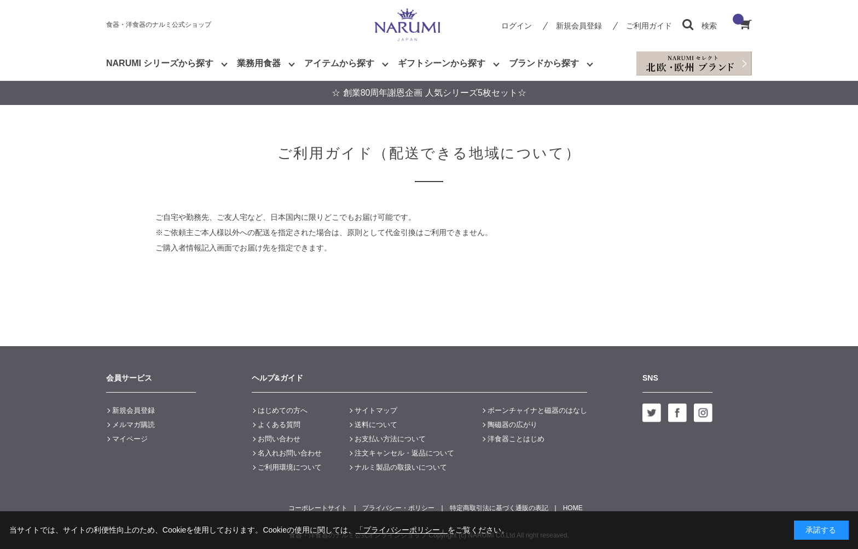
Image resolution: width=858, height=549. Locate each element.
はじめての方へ (283, 410)
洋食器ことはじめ (516, 439)
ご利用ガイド (649, 25)
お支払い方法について (390, 439)
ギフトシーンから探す (441, 63)
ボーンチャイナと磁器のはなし (537, 410)
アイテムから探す (339, 63)
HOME (573, 508)
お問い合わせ (279, 439)
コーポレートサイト (317, 508)
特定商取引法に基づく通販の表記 (499, 508)
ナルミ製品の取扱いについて (401, 467)
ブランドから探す (544, 63)
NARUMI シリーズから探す (159, 63)
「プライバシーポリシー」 (402, 529)
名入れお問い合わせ (290, 453)
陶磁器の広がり (512, 424)
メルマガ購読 (133, 424)
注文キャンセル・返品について (404, 453)
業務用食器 (259, 63)
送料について (376, 424)
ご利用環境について (290, 467)
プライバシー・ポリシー (398, 508)
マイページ (130, 439)
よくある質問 (279, 424)
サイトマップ (376, 410)
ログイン (516, 25)
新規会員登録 (579, 25)
